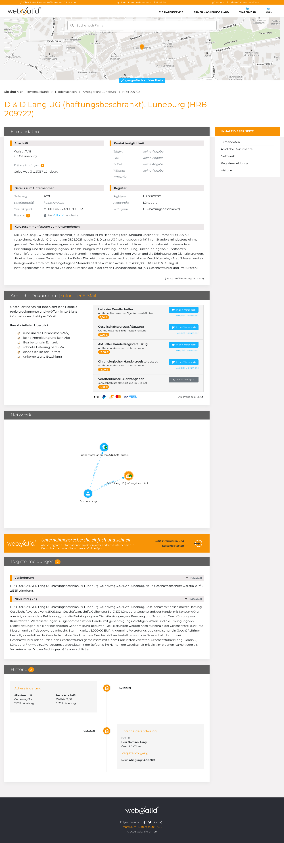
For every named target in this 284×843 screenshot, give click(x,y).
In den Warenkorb (184, 309)
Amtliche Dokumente (237, 149)
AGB (159, 826)
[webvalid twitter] (150, 822)
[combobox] (142, 25)
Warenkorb (247, 11)
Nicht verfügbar (184, 379)
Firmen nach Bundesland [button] (211, 12)
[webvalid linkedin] (156, 822)
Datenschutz (146, 826)
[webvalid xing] (161, 822)
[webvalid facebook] (145, 822)
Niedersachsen (66, 91)
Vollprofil (59, 215)
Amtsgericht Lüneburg (99, 91)
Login (268, 11)
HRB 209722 (131, 91)
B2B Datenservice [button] (170, 12)
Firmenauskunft (37, 91)
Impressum (129, 826)
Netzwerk (228, 156)
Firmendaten (230, 142)
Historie (226, 170)
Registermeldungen (235, 163)
